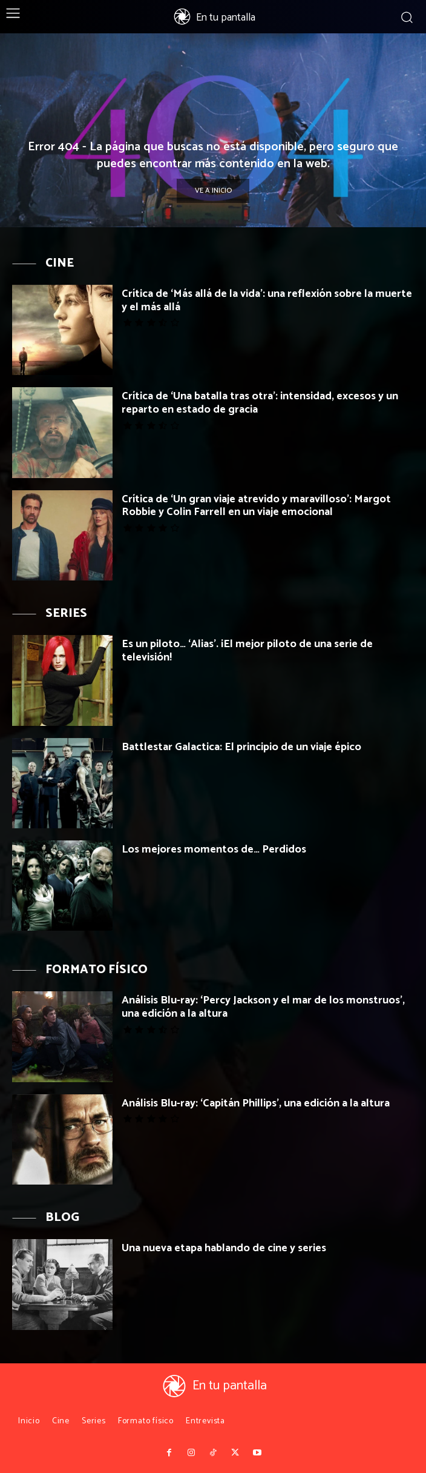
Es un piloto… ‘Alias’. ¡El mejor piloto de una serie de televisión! (247, 651)
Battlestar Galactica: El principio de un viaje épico (241, 747)
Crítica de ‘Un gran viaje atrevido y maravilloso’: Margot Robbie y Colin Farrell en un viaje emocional (256, 506)
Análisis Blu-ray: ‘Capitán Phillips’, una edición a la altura (256, 1103)
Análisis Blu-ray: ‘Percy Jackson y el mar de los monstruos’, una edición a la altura (263, 1007)
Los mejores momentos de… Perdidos (214, 849)
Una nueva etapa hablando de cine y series (224, 1248)
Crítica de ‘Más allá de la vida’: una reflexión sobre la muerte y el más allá (267, 300)
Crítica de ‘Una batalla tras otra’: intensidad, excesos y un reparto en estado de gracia (260, 403)
